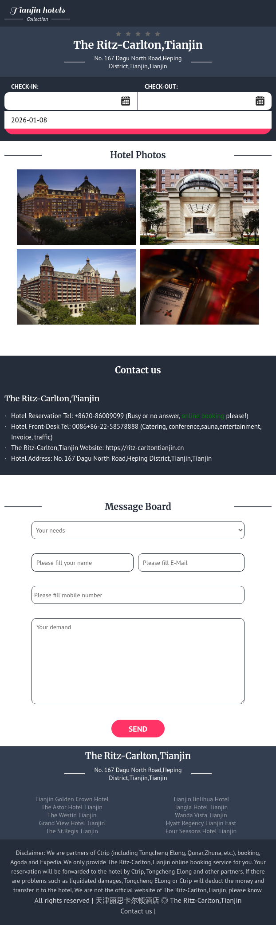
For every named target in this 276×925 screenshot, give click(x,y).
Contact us (136, 910)
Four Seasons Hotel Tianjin (201, 831)
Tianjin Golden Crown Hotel (71, 799)
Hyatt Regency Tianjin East (201, 823)
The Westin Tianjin (72, 815)
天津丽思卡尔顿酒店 (127, 900)
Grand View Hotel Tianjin (72, 823)
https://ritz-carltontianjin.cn (145, 447)
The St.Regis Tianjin (72, 831)
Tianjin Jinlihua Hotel (201, 799)
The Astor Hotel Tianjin (72, 807)
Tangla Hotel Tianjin (201, 807)
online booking (202, 416)
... (125, 101)
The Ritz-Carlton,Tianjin (205, 900)
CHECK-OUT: (161, 86)
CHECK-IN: (25, 86)
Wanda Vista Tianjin (201, 815)
